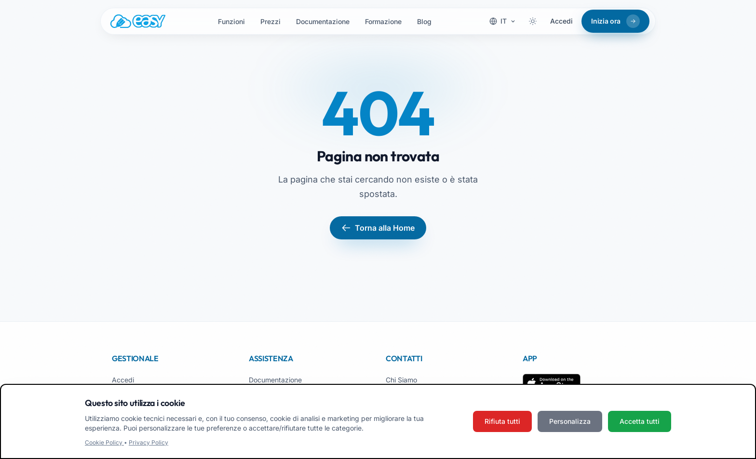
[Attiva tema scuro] (532, 21)
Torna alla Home (378, 228)
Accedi (561, 21)
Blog (424, 21)
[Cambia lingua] (502, 21)
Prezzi (270, 21)
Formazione (383, 21)
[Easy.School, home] (137, 21)
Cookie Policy (104, 442)
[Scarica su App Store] (551, 383)
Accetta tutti (640, 421)
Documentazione (323, 21)
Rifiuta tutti (502, 421)
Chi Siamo (401, 380)
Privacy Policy (148, 442)
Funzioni (231, 21)
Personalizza (570, 421)
